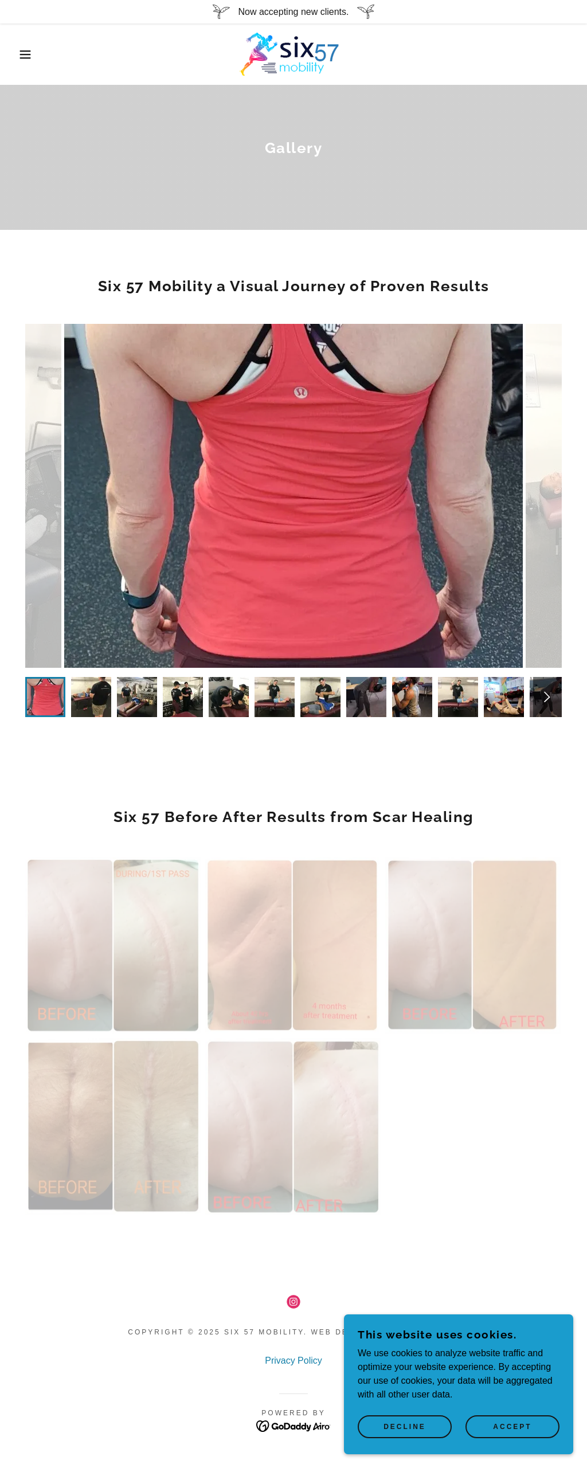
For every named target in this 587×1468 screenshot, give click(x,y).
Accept (512, 1427)
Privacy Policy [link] (293, 1360)
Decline (404, 1427)
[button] (29, 54)
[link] (293, 53)
